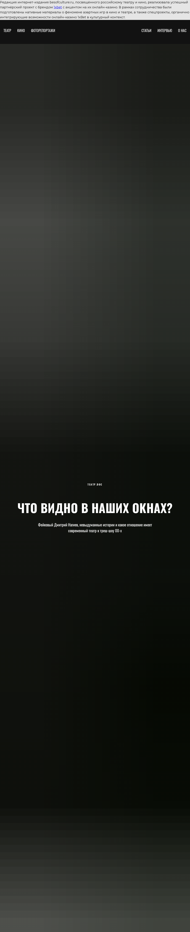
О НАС (182, 30)
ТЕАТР (7, 30)
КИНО (21, 30)
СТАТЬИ (146, 30)
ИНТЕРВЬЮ (164, 30)
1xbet (58, 7)
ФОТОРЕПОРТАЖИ (43, 30)
